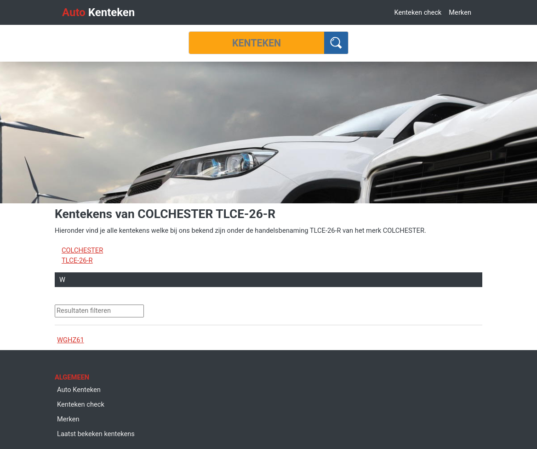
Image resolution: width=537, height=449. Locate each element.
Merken (460, 12)
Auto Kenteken (79, 390)
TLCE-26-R (77, 260)
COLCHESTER (82, 250)
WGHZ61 (70, 340)
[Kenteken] (257, 42)
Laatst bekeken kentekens (96, 434)
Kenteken (98, 12)
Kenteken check (417, 12)
